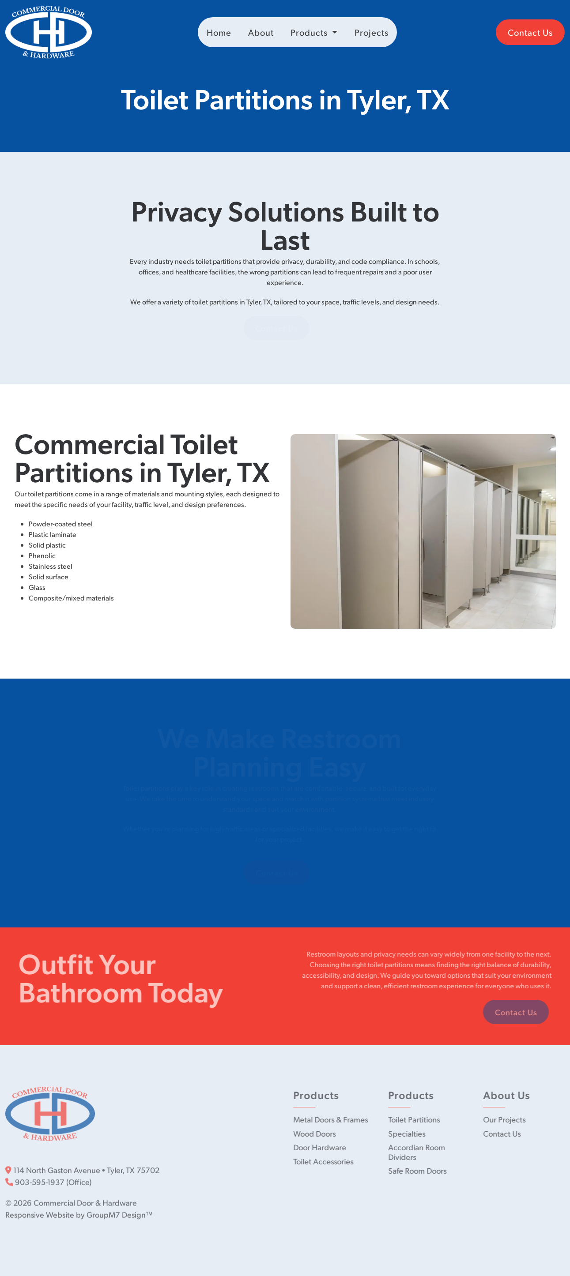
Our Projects (506, 1119)
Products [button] (310, 32)
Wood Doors (316, 1133)
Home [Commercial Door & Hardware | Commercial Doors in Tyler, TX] (219, 32)
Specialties (408, 1133)
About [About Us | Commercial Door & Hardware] (261, 32)
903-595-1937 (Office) (48, 1180)
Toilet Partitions (416, 1119)
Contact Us (530, 32)
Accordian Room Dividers (418, 1152)
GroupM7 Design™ (120, 1213)
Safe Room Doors (419, 1170)
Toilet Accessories (325, 1161)
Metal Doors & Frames (332, 1119)
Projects (372, 32)
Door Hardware (321, 1147)
